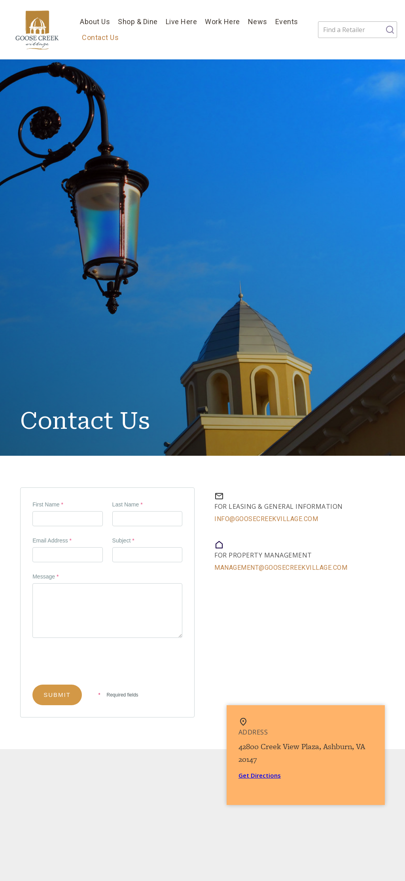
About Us (95, 21)
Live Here (181, 21)
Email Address (52, 540)
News (257, 21)
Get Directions (259, 775)
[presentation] (92, 666)
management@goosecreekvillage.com (280, 567)
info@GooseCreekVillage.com (266, 519)
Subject (123, 540)
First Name (47, 504)
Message (45, 576)
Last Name (127, 504)
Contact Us (100, 37)
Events (286, 21)
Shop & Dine (138, 21)
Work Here (222, 21)
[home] (38, 29)
